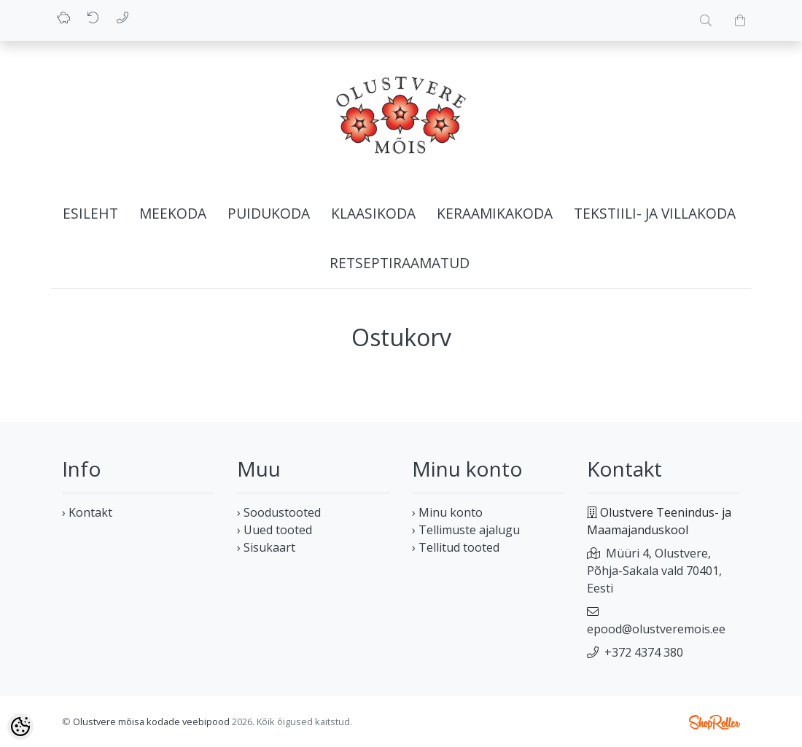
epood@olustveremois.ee (656, 629)
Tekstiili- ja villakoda (655, 213)
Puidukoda (268, 213)
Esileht (90, 213)
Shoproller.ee (714, 722)
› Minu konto (447, 512)
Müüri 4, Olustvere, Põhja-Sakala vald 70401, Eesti (654, 570)
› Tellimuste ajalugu (466, 530)
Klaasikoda (373, 213)
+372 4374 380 (643, 652)
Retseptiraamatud (400, 263)
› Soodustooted (279, 512)
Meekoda (172, 213)
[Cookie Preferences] (20, 726)
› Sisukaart (266, 547)
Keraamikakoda (495, 213)
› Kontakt (87, 512)
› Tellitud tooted (455, 547)
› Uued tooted (274, 530)
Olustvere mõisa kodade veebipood (151, 721)
